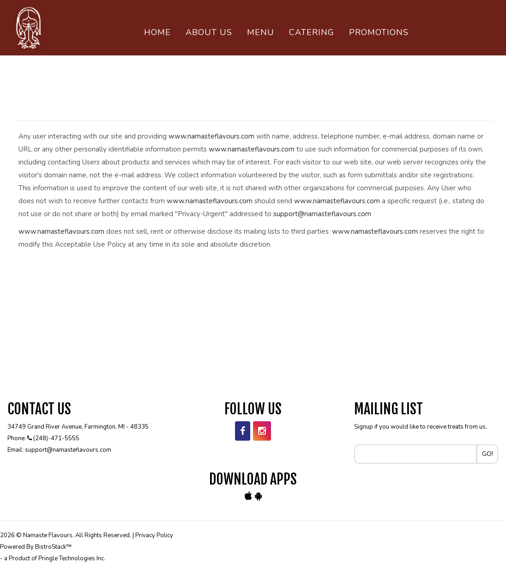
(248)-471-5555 (56, 438)
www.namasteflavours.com (211, 136)
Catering (311, 32)
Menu (260, 32)
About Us (209, 32)
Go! (487, 453)
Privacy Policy (154, 535)
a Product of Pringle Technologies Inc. (54, 558)
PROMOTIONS (379, 32)
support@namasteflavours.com (322, 213)
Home (157, 32)
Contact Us (174, 60)
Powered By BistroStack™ (36, 547)
